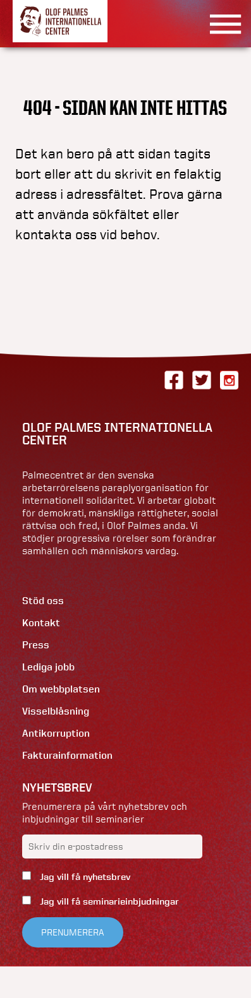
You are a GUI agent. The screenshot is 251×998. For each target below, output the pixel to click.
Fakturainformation (67, 755)
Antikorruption (56, 733)
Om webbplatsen (61, 689)
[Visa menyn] (221, 24)
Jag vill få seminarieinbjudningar (108, 901)
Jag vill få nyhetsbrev (83, 876)
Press (35, 645)
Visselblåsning (55, 711)
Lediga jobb (48, 667)
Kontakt (41, 623)
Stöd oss (43, 601)
